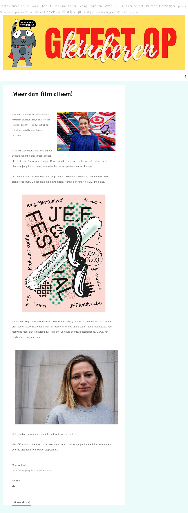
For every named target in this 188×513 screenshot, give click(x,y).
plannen (20, 12)
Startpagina (73, 11)
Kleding (82, 6)
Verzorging (124, 12)
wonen (135, 12)
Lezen (108, 6)
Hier (70, 444)
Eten (56, 6)
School (29, 12)
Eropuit (45, 6)
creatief (35, 6)
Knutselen (95, 6)
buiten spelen (21, 6)
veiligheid (110, 12)
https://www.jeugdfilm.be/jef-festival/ (31, 470)
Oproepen (167, 6)
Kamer (72, 6)
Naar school (134, 6)
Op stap (151, 6)
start (58, 12)
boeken (5, 6)
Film (63, 6)
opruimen (182, 6)
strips (90, 12)
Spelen (49, 12)
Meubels (119, 6)
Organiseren (7, 12)
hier (53, 331)
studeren (99, 12)
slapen (39, 12)
